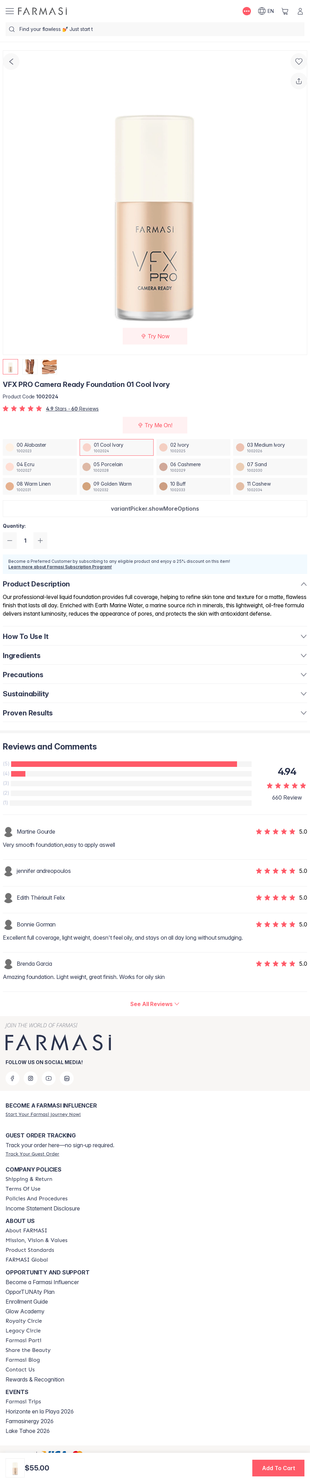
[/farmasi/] (42, 11)
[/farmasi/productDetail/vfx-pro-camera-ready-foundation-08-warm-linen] (40, 486)
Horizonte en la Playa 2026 (40, 1411)
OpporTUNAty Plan (30, 1291)
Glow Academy (25, 1311)
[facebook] (12, 1078)
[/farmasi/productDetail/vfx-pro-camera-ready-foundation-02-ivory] (193, 447)
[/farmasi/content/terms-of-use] (23, 1188)
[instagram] (31, 1078)
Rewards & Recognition (35, 1379)
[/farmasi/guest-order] (32, 1154)
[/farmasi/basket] (285, 11)
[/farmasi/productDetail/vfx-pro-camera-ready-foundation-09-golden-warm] (117, 486)
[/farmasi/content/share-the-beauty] (28, 1350)
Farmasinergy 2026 (30, 1421)
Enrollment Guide (27, 1301)
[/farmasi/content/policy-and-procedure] (36, 1198)
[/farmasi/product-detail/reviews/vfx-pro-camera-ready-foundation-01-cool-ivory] (155, 1003)
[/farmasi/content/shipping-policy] (29, 1179)
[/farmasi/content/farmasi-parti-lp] (23, 1340)
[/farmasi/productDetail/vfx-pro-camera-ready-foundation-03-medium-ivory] (270, 447)
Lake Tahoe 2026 (28, 1430)
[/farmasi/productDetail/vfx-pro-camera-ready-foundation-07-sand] (270, 467)
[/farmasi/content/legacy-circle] (23, 1330)
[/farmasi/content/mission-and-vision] (36, 1240)
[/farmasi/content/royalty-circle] (24, 1321)
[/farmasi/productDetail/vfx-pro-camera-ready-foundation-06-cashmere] (193, 467)
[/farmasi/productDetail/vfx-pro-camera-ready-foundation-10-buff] (193, 486)
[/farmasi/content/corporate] (27, 1259)
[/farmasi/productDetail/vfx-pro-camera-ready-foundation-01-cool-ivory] (117, 447)
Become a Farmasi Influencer (42, 1282)
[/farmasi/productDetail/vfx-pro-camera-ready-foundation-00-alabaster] (40, 447)
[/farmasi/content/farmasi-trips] (23, 1401)
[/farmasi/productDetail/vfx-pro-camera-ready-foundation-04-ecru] (40, 467)
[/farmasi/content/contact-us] (20, 1369)
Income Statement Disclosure (43, 1208)
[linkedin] (67, 1078)
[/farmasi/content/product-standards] (30, 1250)
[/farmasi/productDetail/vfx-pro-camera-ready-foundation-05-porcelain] (117, 467)
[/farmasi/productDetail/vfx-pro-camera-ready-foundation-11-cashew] (270, 486)
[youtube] (49, 1078)
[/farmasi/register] (43, 1114)
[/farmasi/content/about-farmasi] (26, 1230)
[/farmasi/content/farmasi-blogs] (23, 1359)
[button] (155, 508)
